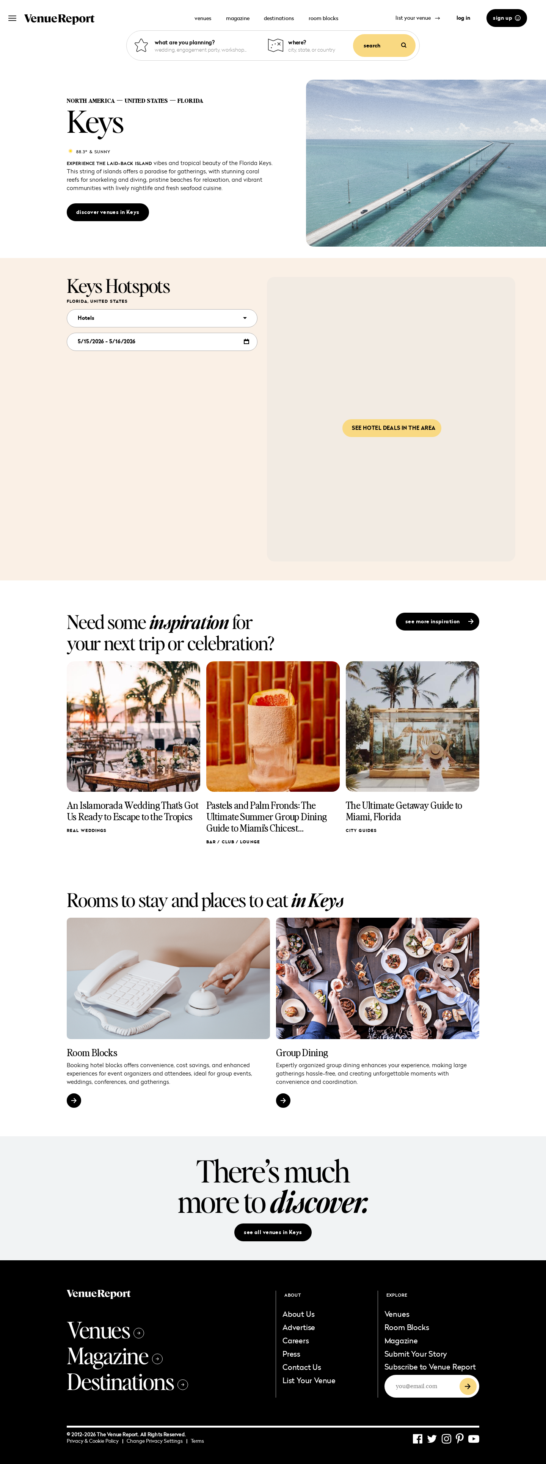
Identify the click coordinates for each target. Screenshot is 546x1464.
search (385, 45)
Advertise (298, 1327)
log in (463, 18)
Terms (197, 1440)
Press (291, 1353)
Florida (190, 100)
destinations (279, 18)
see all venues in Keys (273, 1232)
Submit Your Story (415, 1353)
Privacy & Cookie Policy (95, 1440)
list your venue (417, 17)
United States (146, 100)
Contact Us (301, 1367)
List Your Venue (309, 1380)
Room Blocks (92, 1052)
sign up (507, 18)
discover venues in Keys (108, 212)
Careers (295, 1340)
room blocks (323, 18)
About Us (298, 1313)
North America (91, 100)
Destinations (127, 1381)
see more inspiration (439, 621)
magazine (237, 18)
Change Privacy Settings (157, 1440)
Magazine (115, 1355)
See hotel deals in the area (393, 428)
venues (203, 18)
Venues (105, 1329)
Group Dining (302, 1052)
